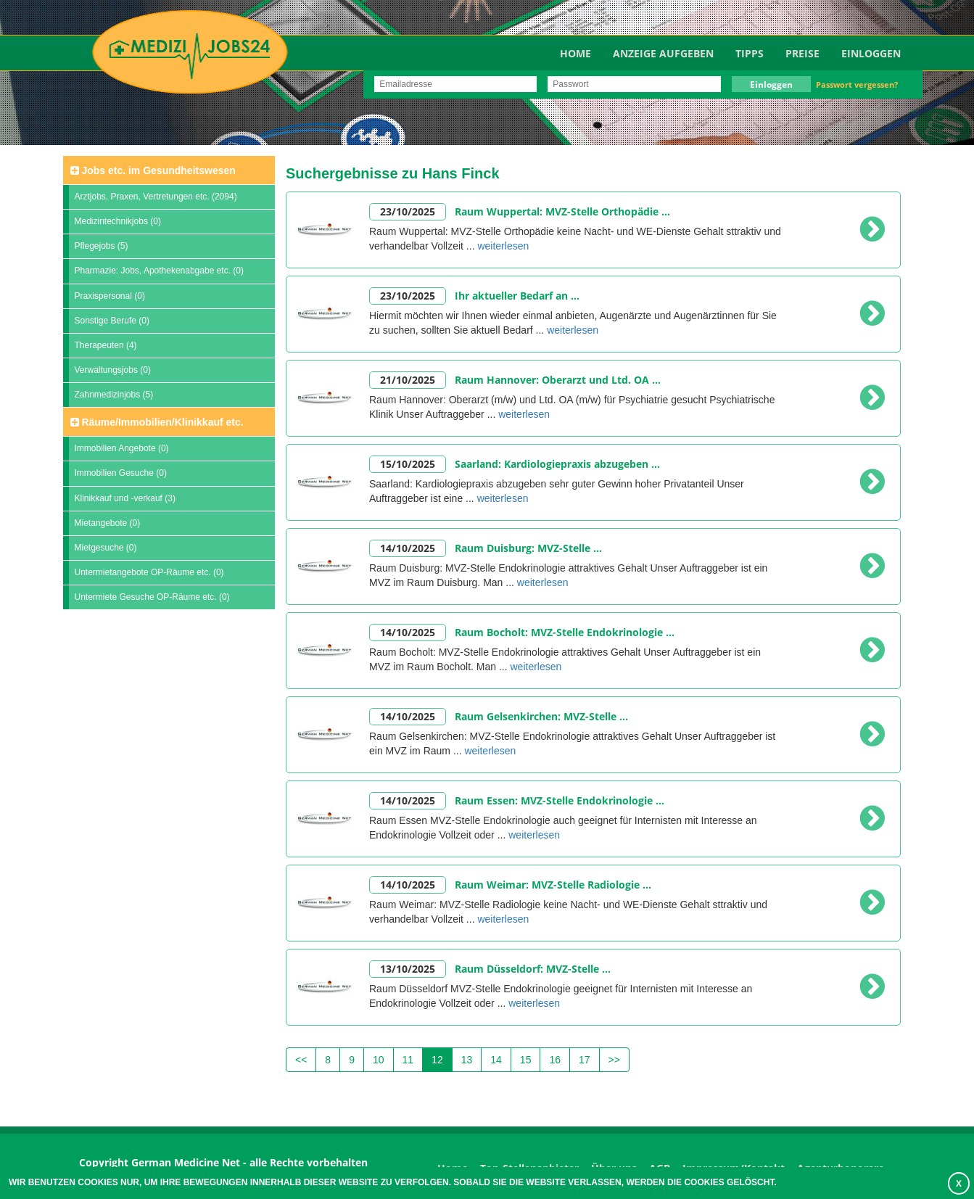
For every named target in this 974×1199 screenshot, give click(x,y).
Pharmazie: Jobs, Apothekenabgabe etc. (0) (159, 270)
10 (378, 1060)
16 (555, 1060)
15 (526, 1060)
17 (584, 1060)
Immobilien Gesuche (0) (121, 473)
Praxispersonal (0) (110, 296)
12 (437, 1060)
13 (467, 1060)
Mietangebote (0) (108, 523)
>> (614, 1060)
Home (575, 53)
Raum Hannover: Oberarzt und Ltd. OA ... (558, 380)
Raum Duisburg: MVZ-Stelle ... (528, 548)
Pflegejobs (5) (101, 246)
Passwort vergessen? (857, 84)
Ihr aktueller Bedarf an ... (517, 295)
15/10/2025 (407, 464)
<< (301, 1060)
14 (496, 1060)
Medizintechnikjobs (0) (118, 221)
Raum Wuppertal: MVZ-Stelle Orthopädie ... (562, 211)
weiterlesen (503, 246)
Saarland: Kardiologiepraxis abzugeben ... (557, 464)
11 (408, 1060)
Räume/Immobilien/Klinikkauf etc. (157, 422)
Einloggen (871, 53)
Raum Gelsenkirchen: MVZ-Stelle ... (541, 716)
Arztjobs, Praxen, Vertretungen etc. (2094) (156, 196)
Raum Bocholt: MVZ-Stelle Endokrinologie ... (564, 632)
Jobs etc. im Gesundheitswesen (153, 170)
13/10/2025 (407, 969)
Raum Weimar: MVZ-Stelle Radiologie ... (553, 884)
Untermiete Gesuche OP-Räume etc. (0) (152, 597)
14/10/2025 (407, 548)
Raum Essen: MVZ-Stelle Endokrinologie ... (559, 800)
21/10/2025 (407, 380)
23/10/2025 (407, 211)
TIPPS (749, 53)
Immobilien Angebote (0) (122, 448)
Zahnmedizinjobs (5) (114, 395)
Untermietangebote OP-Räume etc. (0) (149, 572)
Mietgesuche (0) (106, 548)
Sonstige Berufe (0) (112, 321)
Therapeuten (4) (106, 345)
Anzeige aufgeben (663, 53)
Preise (802, 53)
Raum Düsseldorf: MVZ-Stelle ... (533, 969)
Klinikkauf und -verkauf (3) (125, 498)
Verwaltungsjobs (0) (113, 370)
